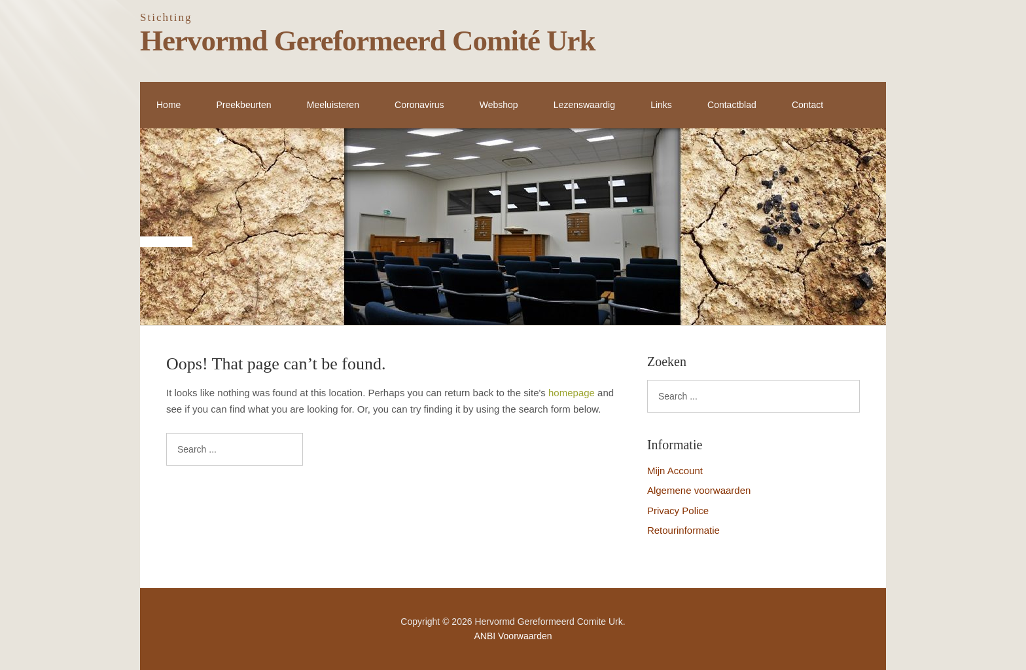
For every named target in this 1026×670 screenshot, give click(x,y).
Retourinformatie (683, 530)
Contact (807, 105)
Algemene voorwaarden (699, 490)
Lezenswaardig (584, 105)
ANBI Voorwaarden (513, 636)
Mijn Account (675, 470)
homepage (571, 392)
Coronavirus (419, 105)
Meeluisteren (333, 105)
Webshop (499, 105)
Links (661, 105)
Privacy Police (678, 510)
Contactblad (731, 105)
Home (168, 105)
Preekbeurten (244, 105)
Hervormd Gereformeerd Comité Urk (367, 40)
